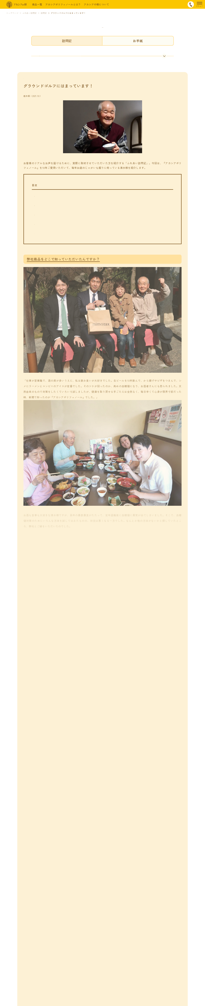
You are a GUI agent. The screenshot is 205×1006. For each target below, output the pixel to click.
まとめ (39, 249)
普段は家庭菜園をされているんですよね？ (61, 230)
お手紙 (138, 40)
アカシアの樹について (96, 4)
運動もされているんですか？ (53, 239)
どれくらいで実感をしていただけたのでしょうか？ (66, 221)
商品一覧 (37, 4)
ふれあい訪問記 (102, 25)
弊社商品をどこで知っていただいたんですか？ (63, 211)
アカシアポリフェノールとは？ (63, 4)
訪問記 (67, 40)
